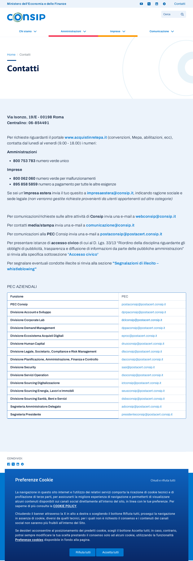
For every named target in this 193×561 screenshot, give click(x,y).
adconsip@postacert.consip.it (139, 407)
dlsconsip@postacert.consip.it (139, 352)
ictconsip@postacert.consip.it (139, 383)
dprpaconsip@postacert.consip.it (141, 313)
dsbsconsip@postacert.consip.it (140, 399)
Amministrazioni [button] (71, 31)
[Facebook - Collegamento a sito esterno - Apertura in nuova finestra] (8, 464)
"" (83, 254)
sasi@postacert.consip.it (135, 368)
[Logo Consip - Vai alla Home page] (26, 17)
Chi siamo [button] (25, 31)
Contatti (179, 3)
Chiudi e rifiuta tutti (164, 481)
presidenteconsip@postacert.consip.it (144, 415)
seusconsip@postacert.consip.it (140, 391)
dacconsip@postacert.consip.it (140, 360)
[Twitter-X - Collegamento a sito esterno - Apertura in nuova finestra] (13, 464)
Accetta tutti (113, 553)
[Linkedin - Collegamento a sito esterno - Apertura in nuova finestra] (17, 464)
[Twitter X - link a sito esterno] (149, 4)
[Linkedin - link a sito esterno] (156, 4)
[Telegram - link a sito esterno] (164, 4)
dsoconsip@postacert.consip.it (140, 375)
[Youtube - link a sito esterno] (141, 4)
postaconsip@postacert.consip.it (141, 305)
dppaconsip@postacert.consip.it (141, 328)
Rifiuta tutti (85, 553)
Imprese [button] (115, 31)
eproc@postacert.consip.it (137, 336)
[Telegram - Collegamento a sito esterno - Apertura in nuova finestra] (22, 464)
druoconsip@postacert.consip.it (140, 344)
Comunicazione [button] (159, 31)
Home (11, 54)
